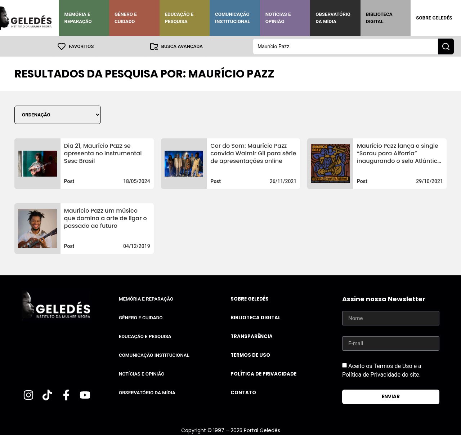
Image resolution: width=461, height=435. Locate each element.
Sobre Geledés (434, 18)
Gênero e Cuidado (126, 18)
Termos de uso (250, 354)
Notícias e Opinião (278, 18)
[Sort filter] (57, 114)
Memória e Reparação (77, 18)
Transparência (251, 336)
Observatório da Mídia (332, 18)
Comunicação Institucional (232, 18)
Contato (243, 392)
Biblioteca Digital (379, 18)
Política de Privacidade (263, 373)
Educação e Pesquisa (179, 18)
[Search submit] (446, 46)
